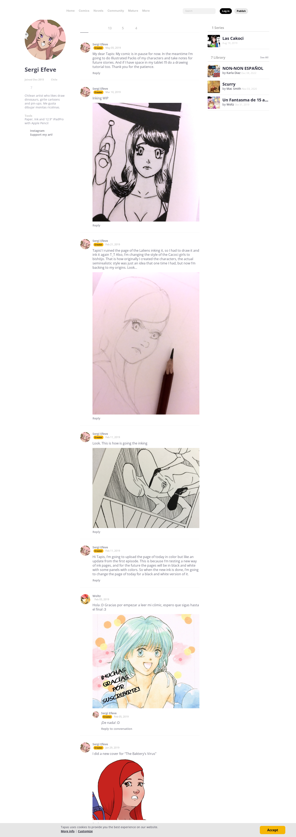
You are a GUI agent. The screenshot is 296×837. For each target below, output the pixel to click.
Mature (133, 10)
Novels (98, 10)
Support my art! (41, 134)
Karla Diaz (233, 73)
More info (68, 831)
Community (116, 10)
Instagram (37, 130)
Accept (272, 830)
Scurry (228, 84)
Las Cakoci (233, 38)
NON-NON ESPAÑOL (242, 68)
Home (70, 10)
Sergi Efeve (100, 44)
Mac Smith (234, 89)
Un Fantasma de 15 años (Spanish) (257, 100)
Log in (225, 11)
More (147, 10)
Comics (84, 10)
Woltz (96, 596)
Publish (241, 11)
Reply (96, 73)
